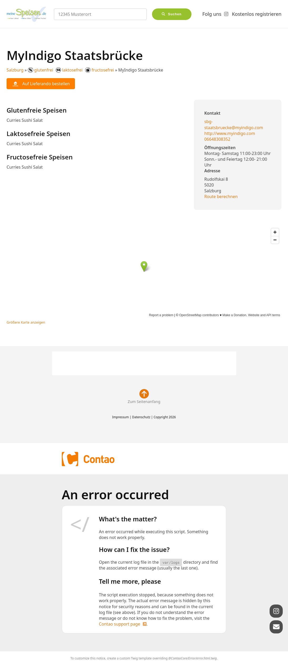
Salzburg (15, 70)
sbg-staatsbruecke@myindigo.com (233, 124)
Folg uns (211, 14)
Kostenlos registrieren (256, 14)
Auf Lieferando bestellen (41, 84)
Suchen (175, 14)
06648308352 (217, 139)
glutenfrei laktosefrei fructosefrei (71, 70)
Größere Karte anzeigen (26, 322)
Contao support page (119, 624)
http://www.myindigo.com (229, 133)
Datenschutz (141, 417)
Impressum (120, 417)
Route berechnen (221, 196)
